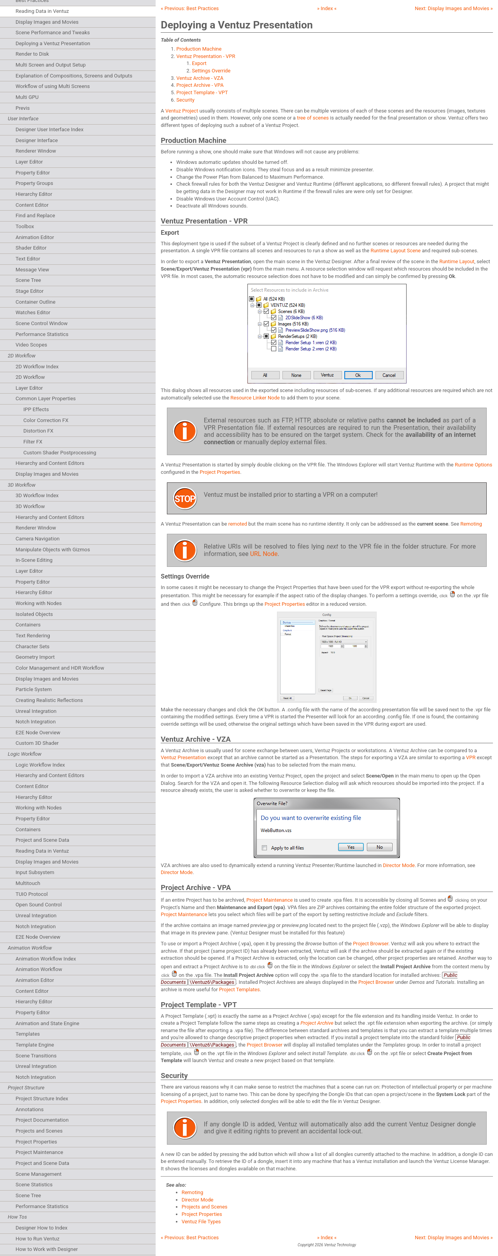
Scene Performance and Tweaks (53, 32)
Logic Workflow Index (40, 765)
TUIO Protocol (32, 894)
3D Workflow (30, 506)
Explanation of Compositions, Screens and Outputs (74, 76)
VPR (471, 757)
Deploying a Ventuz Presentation (53, 43)
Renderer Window (36, 151)
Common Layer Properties (46, 398)
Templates (28, 1034)
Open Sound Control (39, 905)
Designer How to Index (41, 1228)
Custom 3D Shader (37, 743)
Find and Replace (35, 215)
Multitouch (28, 883)
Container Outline (36, 302)
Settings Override (211, 71)
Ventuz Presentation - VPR (205, 56)
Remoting (471, 524)
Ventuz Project (181, 111)
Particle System (34, 689)
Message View (32, 270)
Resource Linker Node (255, 398)
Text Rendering (33, 636)
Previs (23, 108)
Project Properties (36, 1142)
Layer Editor (29, 162)
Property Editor (33, 173)
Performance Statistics (42, 334)
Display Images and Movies (47, 22)
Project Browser (370, 943)
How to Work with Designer (47, 1249)
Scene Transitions (36, 1056)
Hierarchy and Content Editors (50, 463)
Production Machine (198, 49)
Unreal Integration (36, 711)
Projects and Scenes (39, 1131)
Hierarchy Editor (34, 194)
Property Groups (34, 183)
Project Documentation (42, 1120)
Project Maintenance (39, 1152)
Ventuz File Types (201, 1221)
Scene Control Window (42, 323)
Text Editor (28, 259)
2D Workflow (30, 377)
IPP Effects (36, 409)
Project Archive (316, 1023)
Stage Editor (30, 291)
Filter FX (32, 442)
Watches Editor (33, 312)
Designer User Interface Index (50, 129)
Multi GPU (27, 97)
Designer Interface (37, 140)
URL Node (264, 554)
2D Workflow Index (37, 366)
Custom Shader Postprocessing (59, 453)
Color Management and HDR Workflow (60, 668)
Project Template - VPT (202, 92)
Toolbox (25, 226)
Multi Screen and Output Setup (51, 65)
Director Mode (399, 865)
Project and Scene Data (42, 840)
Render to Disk (32, 54)
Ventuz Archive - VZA (199, 78)
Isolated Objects (34, 614)
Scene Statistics (34, 1184)
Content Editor (32, 205)
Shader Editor (31, 248)
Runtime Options (473, 465)
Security (185, 100)
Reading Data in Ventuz (42, 11)
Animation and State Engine (47, 1023)
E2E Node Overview (38, 732)
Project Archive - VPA (199, 85)
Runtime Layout (456, 261)
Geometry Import (35, 657)
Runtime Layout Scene (395, 250)
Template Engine (35, 1045)
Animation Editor (35, 237)
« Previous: (190, 8)
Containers (28, 625)
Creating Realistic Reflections (49, 700)
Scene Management (38, 1174)
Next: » (454, 8)
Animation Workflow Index (46, 959)
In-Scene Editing (34, 560)
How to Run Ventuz (38, 1239)
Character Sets (32, 646)
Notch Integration (36, 722)
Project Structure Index (42, 1098)
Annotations (30, 1109)
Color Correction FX (45, 420)
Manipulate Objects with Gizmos (53, 549)
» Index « (327, 8)
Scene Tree (28, 280)
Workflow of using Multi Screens (53, 86)
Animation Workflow (39, 969)
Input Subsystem (35, 872)
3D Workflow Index (37, 495)
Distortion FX (38, 431)
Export (199, 63)
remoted (237, 524)
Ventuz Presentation (183, 757)
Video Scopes (31, 345)
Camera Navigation (38, 539)
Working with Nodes (39, 603)
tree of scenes (313, 118)
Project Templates (239, 989)
